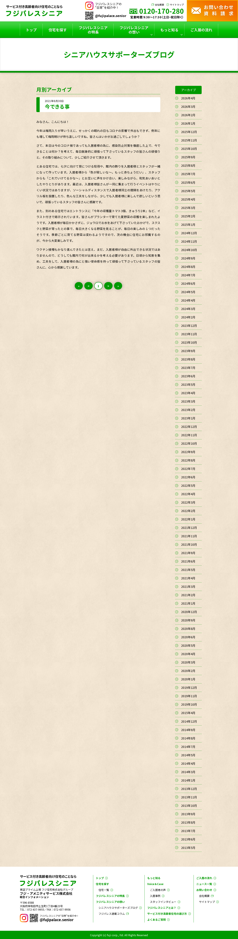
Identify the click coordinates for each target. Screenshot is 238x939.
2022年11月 (189, 435)
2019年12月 (189, 687)
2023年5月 (188, 384)
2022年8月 (188, 460)
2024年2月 (188, 317)
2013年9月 (188, 814)
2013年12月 (189, 788)
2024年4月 (188, 300)
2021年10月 (189, 544)
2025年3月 (188, 207)
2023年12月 (189, 325)
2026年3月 (188, 106)
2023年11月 (189, 334)
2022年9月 (188, 452)
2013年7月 (188, 831)
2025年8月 (188, 165)
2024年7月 (188, 275)
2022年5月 (188, 485)
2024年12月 (189, 233)
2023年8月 (188, 359)
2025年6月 (188, 182)
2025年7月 (188, 174)
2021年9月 (188, 553)
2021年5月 (188, 569)
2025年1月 (188, 224)
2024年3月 (188, 309)
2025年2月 (188, 216)
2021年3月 (188, 586)
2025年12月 (189, 132)
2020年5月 (188, 645)
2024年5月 (188, 292)
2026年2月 (188, 115)
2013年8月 (188, 822)
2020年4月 (188, 654)
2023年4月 (188, 393)
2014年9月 (188, 730)
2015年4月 (188, 713)
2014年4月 (188, 763)
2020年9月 (188, 620)
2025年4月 (188, 199)
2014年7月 (188, 746)
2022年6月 (188, 477)
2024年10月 (189, 250)
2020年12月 (189, 612)
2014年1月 (188, 780)
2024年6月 (188, 283)
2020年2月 (188, 670)
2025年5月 (188, 191)
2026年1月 (188, 123)
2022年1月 (188, 519)
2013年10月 (189, 805)
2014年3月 (188, 772)
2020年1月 (188, 679)
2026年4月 (188, 98)
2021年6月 (188, 561)
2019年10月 (189, 704)
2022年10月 (189, 443)
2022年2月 (188, 511)
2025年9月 (188, 157)
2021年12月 (189, 527)
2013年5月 (188, 847)
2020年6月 (188, 637)
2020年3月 (188, 662)
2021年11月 (189, 536)
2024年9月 (188, 258)
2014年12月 (189, 721)
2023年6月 (188, 376)
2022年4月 (188, 494)
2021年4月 (188, 578)
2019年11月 (189, 696)
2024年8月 (188, 266)
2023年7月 (188, 367)
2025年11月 (189, 140)
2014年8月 (188, 738)
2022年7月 (188, 468)
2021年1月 (188, 603)
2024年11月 (189, 241)
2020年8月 (188, 628)
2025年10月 (189, 148)
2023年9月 (188, 351)
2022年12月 (189, 426)
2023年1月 (188, 418)
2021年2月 (188, 595)
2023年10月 (189, 342)
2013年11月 (189, 797)
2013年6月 (188, 839)
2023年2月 (188, 410)
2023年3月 (188, 401)
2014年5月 (188, 755)
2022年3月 (188, 502)
